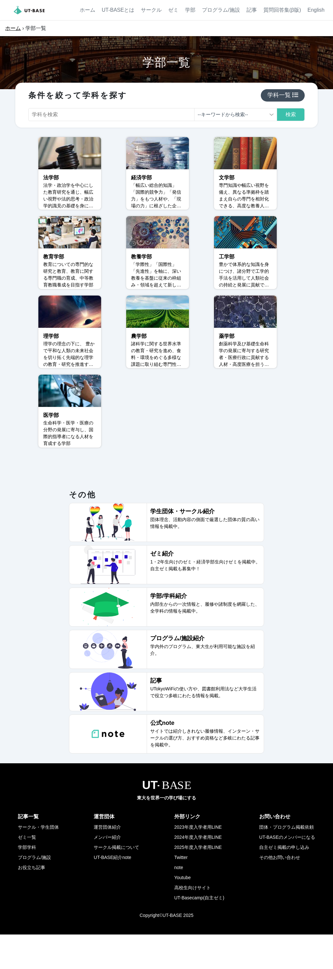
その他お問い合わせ (279, 891)
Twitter (181, 891)
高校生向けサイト (192, 922)
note (178, 902)
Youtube (182, 912)
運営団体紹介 (107, 861)
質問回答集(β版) (282, 10)
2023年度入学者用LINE (198, 861)
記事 (251, 10)
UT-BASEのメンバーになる (287, 871)
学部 (190, 10)
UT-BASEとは (118, 10)
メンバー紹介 (107, 871)
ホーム (87, 10)
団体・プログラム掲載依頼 (286, 861)
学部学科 (27, 881)
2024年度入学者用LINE (198, 871)
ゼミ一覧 (27, 871)
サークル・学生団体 (38, 861)
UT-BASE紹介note (112, 891)
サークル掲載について (116, 881)
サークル (151, 10)
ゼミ (173, 10)
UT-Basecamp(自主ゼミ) (199, 932)
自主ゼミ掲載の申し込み (284, 881)
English (316, 10)
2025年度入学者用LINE (198, 881)
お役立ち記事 (31, 902)
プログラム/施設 (221, 10)
